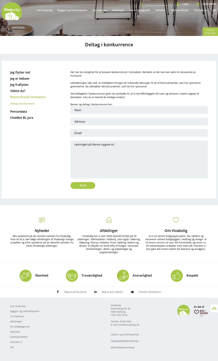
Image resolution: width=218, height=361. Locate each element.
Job (214, 10)
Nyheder (160, 10)
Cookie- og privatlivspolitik (125, 334)
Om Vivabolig (44, 10)
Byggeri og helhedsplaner (72, 10)
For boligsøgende (140, 10)
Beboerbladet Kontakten (28, 97)
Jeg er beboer (20, 78)
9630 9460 (125, 321)
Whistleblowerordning (122, 347)
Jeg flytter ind (20, 72)
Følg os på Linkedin (112, 291)
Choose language (210, 31)
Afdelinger (118, 10)
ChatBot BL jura (21, 118)
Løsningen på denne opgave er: (139, 159)
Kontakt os (200, 10)
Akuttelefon (209, 3)
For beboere (100, 10)
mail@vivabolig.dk (129, 324)
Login (185, 3)
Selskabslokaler (180, 10)
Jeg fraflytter (19, 85)
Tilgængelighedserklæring (124, 341)
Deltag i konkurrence (22, 103)
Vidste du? (17, 91)
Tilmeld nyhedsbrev (149, 291)
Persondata (18, 111)
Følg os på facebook (75, 291)
